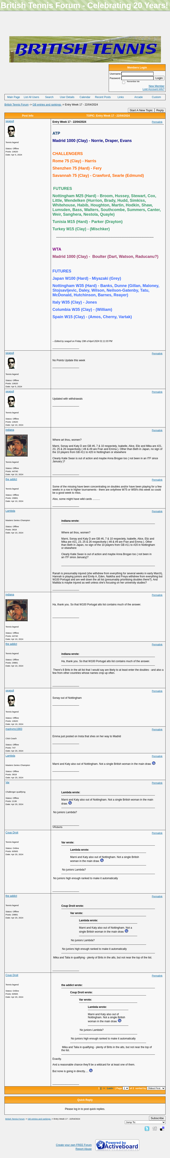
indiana (10, 429)
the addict (11, 479)
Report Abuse (83, 1148)
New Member (156, 86)
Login (159, 78)
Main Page (13, 97)
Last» (110, 1088)
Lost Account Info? (153, 89)
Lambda (10, 510)
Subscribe (157, 1118)
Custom (156, 97)
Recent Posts (103, 97)
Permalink (157, 122)
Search (49, 97)
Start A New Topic (141, 110)
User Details (67, 97)
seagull (10, 121)
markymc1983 (14, 729)
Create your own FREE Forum (74, 1145)
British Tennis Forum (16, 104)
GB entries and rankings (47, 104)
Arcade (138, 97)
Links (121, 97)
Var (8, 782)
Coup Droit (12, 832)
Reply (160, 110)
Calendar (85, 97)
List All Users (31, 97)
